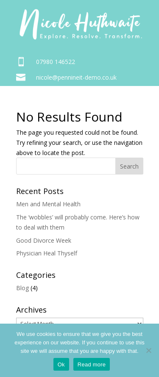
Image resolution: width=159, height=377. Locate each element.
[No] (148, 350)
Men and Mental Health (48, 204)
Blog (22, 288)
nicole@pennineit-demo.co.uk (76, 77)
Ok (61, 364)
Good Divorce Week (43, 240)
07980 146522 (55, 62)
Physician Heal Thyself (46, 253)
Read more (92, 364)
